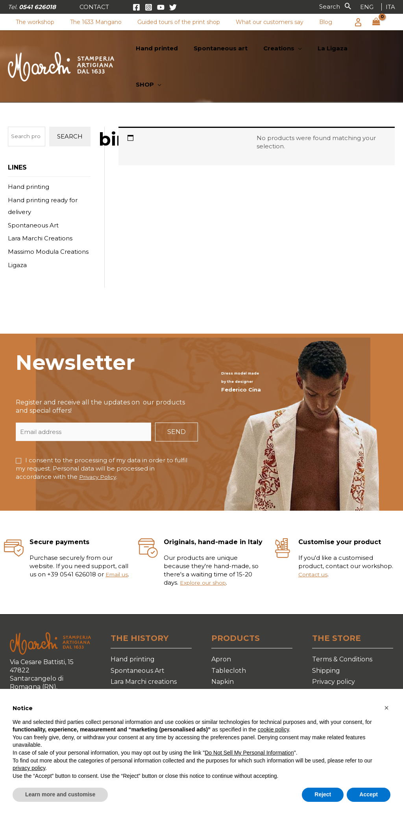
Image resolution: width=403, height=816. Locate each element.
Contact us (314, 543)
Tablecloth (228, 639)
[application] (306, 51)
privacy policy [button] (29, 768)
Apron (221, 628)
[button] (94, 7)
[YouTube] (161, 7)
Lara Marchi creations (144, 650)
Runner (223, 673)
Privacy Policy (99, 445)
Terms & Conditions (342, 628)
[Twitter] (173, 7)
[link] (366, 7)
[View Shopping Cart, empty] (376, 22)
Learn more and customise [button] (60, 794)
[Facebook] (136, 7)
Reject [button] (322, 794)
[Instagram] (148, 7)
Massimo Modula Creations (48, 220)
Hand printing (28, 155)
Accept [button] (368, 794)
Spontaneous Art (33, 194)
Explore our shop (205, 551)
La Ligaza (125, 685)
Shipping (326, 639)
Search (70, 105)
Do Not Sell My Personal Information (249, 753)
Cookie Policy (333, 662)
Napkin (222, 650)
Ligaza (17, 234)
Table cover (230, 662)
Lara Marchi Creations (40, 207)
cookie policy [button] (273, 729)
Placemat (226, 685)
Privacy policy (333, 650)
